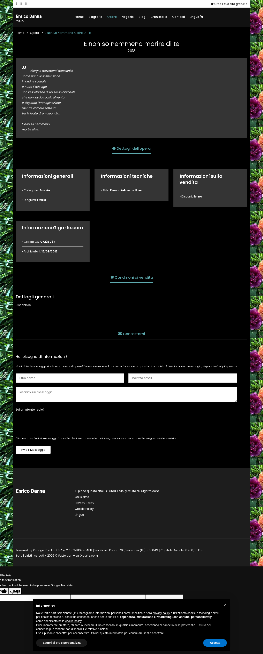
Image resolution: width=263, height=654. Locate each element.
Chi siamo (82, 498)
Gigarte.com (89, 556)
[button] (224, 605)
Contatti (178, 17)
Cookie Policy (84, 510)
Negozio (128, 17)
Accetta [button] (215, 642)
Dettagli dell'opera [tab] (131, 147)
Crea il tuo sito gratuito (229, 4)
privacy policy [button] (161, 613)
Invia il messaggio (33, 451)
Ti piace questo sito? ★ (117, 492)
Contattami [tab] (131, 333)
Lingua (196, 17)
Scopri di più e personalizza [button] (62, 642)
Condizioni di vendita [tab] (131, 276)
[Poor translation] (15, 592)
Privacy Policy (84, 504)
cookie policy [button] (73, 621)
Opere (112, 17)
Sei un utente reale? (30, 410)
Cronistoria (158, 17)
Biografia (95, 17)
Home (79, 17)
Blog (142, 17)
